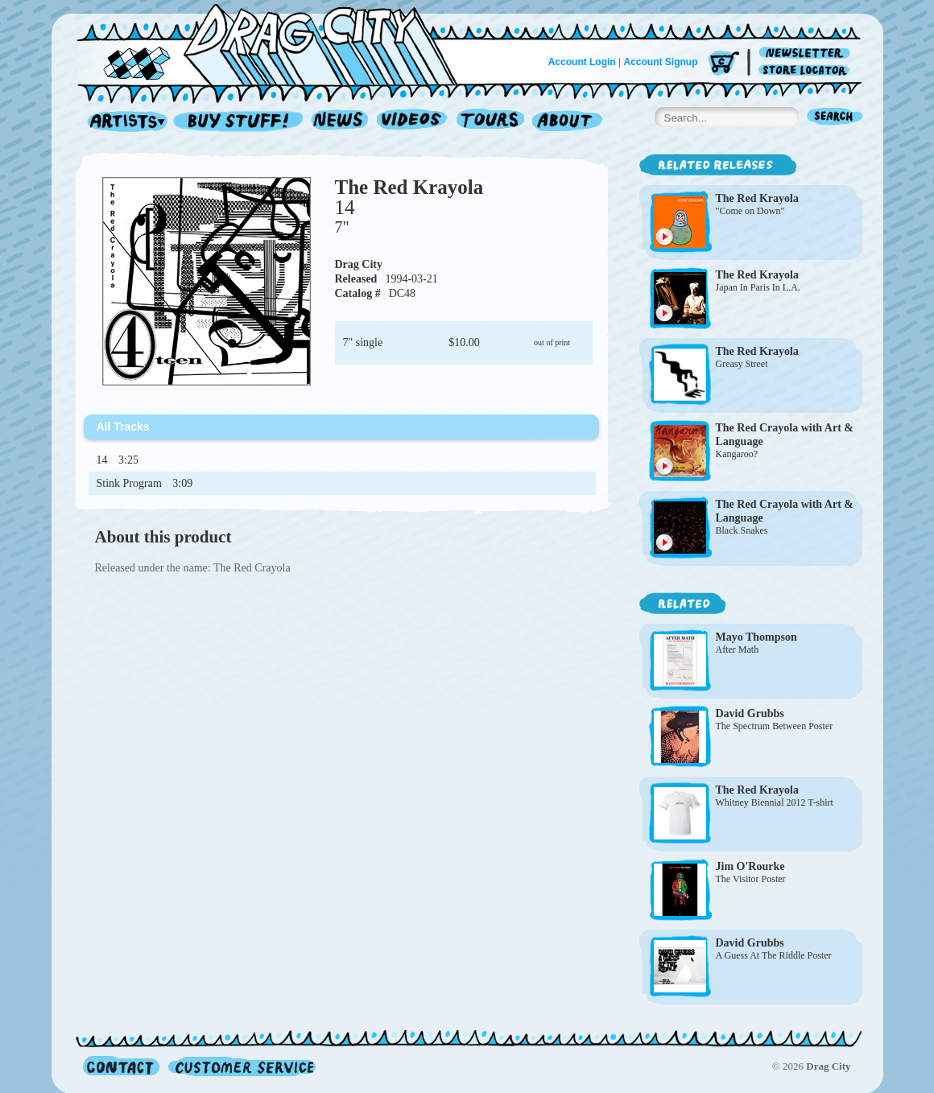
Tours (490, 122)
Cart (724, 64)
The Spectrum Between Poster (774, 726)
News (340, 122)
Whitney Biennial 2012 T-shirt (774, 802)
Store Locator (807, 70)
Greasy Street (742, 363)
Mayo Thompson (756, 637)
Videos (413, 122)
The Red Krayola (409, 187)
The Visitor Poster (751, 879)
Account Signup (661, 62)
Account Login (582, 62)
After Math (737, 649)
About (567, 122)
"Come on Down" (750, 211)
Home (277, 43)
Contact (121, 1066)
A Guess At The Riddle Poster (774, 955)
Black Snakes (742, 530)
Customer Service (240, 1066)
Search (835, 118)
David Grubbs (750, 713)
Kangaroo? (737, 454)
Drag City (359, 264)
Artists (123, 122)
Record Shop (240, 122)
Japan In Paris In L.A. (758, 287)
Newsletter (807, 53)
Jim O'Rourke (750, 866)
